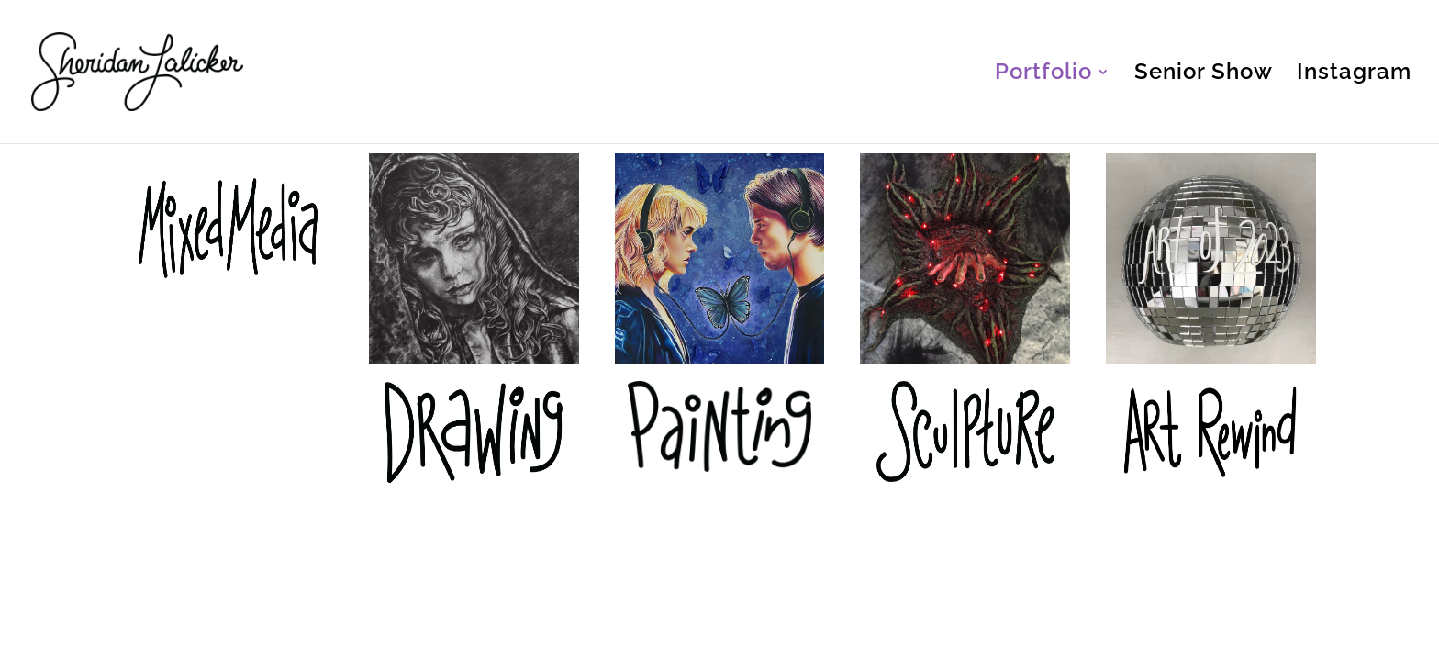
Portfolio (1043, 74)
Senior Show (1203, 74)
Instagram (1354, 74)
